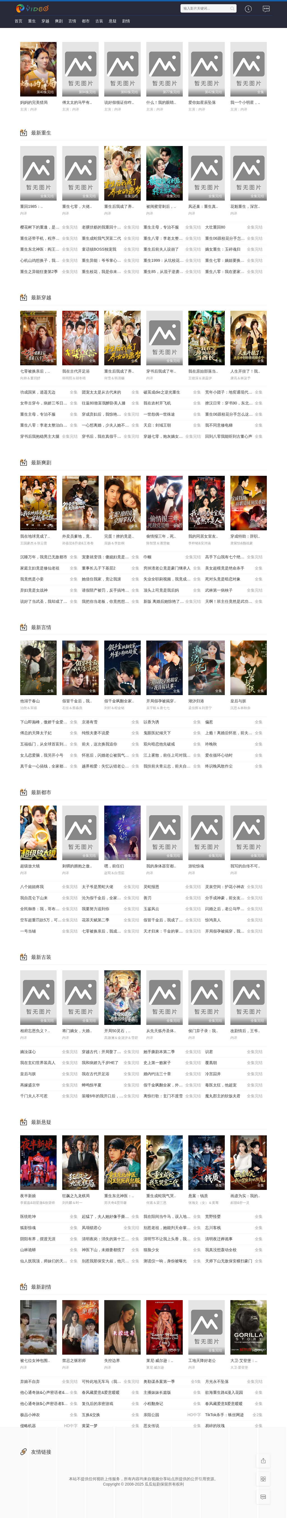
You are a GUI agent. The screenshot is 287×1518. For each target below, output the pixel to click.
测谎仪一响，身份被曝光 (172, 1261)
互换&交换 (110, 1415)
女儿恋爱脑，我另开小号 (49, 755)
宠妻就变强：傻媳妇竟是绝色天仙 (111, 557)
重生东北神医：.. (119, 1196)
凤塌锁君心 (110, 1228)
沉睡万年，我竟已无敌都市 (49, 557)
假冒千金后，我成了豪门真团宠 (172, 920)
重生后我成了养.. (119, 206)
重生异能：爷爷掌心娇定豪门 (110, 260)
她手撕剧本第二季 (172, 1052)
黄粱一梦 (110, 1426)
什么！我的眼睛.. (161, 102)
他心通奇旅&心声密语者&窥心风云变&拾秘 (51, 1392)
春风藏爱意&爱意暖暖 (110, 1392)
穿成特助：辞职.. (245, 536)
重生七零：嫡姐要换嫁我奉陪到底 (234, 260)
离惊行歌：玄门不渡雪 (172, 1096)
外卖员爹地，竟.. (77, 536)
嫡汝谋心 (49, 1052)
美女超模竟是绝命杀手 (234, 568)
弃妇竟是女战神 (49, 590)
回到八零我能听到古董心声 (234, 436)
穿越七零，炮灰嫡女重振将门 (172, 436)
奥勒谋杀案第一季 (172, 1382)
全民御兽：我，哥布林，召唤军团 (49, 909)
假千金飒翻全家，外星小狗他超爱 (173, 1085)
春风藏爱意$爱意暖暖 (234, 1404)
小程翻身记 (172, 1404)
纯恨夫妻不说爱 (110, 733)
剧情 (126, 21)
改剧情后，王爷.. (245, 1031)
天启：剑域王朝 (172, 425)
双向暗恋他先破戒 (172, 744)
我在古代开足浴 (76, 371)
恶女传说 (172, 1426)
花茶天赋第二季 (110, 920)
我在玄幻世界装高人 (49, 1063)
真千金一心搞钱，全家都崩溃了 (49, 766)
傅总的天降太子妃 (49, 733)
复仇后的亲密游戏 (110, 1404)
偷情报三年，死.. (161, 536)
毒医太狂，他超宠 (234, 1085)
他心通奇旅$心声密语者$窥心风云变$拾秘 (51, 1404)
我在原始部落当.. (203, 371)
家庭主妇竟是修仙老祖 (49, 568)
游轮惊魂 (196, 866)
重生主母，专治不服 (172, 227)
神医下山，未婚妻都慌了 (110, 1250)
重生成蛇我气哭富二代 (110, 238)
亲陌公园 (172, 1415)
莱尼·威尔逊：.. (159, 1360)
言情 (72, 21)
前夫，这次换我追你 (110, 744)
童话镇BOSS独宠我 (110, 249)
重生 (32, 21)
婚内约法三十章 (172, 1074)
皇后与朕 (238, 701)
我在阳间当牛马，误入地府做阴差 (173, 1217)
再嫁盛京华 (49, 1085)
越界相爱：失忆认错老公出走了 (110, 766)
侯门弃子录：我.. (203, 1031)
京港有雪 (110, 722)
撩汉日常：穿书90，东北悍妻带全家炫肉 (236, 403)
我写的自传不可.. (245, 866)
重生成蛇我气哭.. (161, 1196)
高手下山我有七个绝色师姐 (234, 557)
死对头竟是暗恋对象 (234, 579)
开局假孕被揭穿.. (161, 701)
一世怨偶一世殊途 (172, 414)
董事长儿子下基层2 (110, 568)
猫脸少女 (172, 1250)
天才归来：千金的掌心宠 (172, 931)
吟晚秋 (234, 744)
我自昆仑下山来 (49, 898)
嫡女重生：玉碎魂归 (234, 249)
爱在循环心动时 (234, 755)
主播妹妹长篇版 (172, 1392)
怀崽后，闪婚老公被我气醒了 (110, 755)
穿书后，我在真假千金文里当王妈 (111, 436)
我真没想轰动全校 (234, 1250)
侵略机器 (49, 1426)
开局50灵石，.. (117, 1031)
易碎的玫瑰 (234, 1426)
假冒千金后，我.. (77, 701)
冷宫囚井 (234, 1074)
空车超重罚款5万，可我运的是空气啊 (51, 920)
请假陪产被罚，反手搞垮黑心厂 (110, 590)
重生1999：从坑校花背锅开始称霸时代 (174, 260)
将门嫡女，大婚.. (77, 1031)
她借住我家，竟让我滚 (110, 579)
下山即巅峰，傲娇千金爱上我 (49, 722)
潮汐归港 (196, 701)
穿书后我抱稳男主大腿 (49, 436)
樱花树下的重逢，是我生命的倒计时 (51, 227)
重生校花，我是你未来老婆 (110, 272)
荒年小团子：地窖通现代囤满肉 (234, 392)
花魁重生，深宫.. (245, 206)
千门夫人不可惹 (49, 1096)
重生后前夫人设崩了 (172, 249)
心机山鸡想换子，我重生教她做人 (49, 260)
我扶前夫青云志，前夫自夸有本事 (173, 766)
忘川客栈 (234, 1228)
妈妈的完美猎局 (34, 102)
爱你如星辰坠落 (202, 102)
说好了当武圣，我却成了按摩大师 (49, 601)
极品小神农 (49, 1415)
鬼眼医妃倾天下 (172, 733)
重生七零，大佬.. (77, 206)
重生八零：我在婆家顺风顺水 (234, 272)
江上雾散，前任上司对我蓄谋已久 (173, 755)
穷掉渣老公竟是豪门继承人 (172, 568)
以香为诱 (172, 722)
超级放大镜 (30, 866)
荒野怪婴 (234, 1217)
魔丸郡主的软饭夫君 (234, 1096)
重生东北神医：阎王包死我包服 (49, 249)
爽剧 (59, 21)
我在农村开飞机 (172, 403)
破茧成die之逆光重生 (172, 392)
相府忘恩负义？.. (35, 1031)
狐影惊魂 (49, 1228)
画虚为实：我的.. (245, 1196)
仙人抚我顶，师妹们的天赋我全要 (49, 1261)
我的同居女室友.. (203, 536)
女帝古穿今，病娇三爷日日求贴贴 (49, 403)
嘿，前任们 (114, 866)
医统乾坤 (49, 1217)
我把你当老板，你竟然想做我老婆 (111, 601)
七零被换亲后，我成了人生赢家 (110, 931)
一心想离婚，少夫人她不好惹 (110, 425)
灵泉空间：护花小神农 (234, 887)
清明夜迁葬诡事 (234, 1239)
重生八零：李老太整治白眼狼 (172, 238)
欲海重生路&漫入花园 (234, 1392)
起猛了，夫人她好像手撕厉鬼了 (110, 1217)
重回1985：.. (31, 206)
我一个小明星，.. (245, 102)
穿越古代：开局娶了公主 (110, 1052)
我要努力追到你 (110, 909)
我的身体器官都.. (161, 866)
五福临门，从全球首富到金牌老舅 (49, 744)
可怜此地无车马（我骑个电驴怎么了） (113, 1382)
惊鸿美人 (234, 920)
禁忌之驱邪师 (74, 1360)
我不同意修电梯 (234, 425)
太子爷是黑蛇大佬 (110, 887)
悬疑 (113, 21)
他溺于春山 (30, 701)
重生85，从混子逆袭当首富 (172, 272)
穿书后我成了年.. (161, 371)
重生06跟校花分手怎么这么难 (234, 238)
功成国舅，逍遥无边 (49, 392)
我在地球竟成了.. (35, 536)
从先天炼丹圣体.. (161, 1031)
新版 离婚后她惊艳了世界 (172, 601)
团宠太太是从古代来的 (110, 392)
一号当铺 (49, 931)
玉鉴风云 (172, 909)
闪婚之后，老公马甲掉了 (234, 909)
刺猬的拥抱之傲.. (77, 866)
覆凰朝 (234, 1063)
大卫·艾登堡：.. (243, 1360)
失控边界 (112, 1360)
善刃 (172, 898)
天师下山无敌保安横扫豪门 (234, 1261)
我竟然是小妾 (49, 579)
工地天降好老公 (202, 1360)
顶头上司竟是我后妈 (172, 590)
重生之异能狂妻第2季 (49, 272)
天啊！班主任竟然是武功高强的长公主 (236, 601)
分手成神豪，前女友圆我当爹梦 (234, 898)
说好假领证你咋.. (119, 102)
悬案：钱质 (198, 1196)
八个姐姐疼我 (49, 887)
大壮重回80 (234, 227)
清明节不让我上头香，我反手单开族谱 (174, 1239)
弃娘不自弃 (49, 1382)
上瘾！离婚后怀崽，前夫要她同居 (234, 733)
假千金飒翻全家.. (119, 701)
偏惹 (234, 722)
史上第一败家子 (172, 1063)
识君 (234, 1052)
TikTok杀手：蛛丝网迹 (234, 1415)
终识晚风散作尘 (234, 766)
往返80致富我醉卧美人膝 (110, 403)
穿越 (45, 21)
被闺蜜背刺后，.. (161, 206)
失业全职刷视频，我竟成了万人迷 (173, 579)
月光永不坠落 (234, 1382)
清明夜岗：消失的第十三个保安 (110, 1239)
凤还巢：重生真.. (203, 206)
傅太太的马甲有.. (77, 102)
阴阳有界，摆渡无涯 (49, 1239)
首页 (18, 21)
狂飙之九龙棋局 (76, 1196)
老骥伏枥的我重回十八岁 (110, 227)
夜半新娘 (28, 1196)
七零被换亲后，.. (35, 371)
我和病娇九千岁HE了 (110, 1063)
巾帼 (172, 557)
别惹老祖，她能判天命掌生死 (172, 1228)
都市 (86, 21)
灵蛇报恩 (172, 887)
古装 (99, 21)
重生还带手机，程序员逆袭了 (49, 238)
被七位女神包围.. (35, 1360)
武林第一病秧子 (234, 590)
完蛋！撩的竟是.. (119, 536)
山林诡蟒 (49, 1250)
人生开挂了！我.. (245, 371)
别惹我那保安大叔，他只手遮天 (110, 1261)
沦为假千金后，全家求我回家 (110, 898)
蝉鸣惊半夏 (110, 1085)
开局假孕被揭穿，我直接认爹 (234, 931)
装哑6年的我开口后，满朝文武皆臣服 (113, 1096)
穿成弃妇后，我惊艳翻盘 (110, 414)
